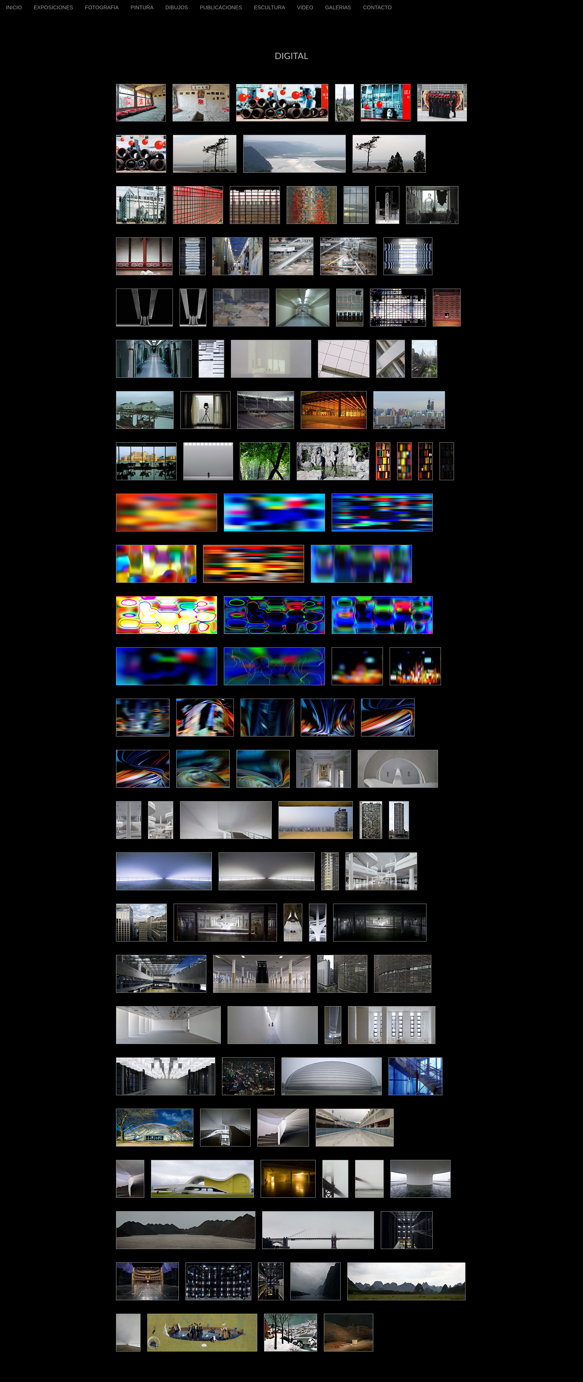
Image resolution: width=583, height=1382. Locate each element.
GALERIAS (338, 7)
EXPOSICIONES (53, 7)
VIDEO (305, 7)
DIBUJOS (176, 7)
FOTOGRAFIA (102, 7)
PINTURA (142, 7)
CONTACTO (377, 7)
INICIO (14, 7)
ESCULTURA (269, 7)
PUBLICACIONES (221, 7)
